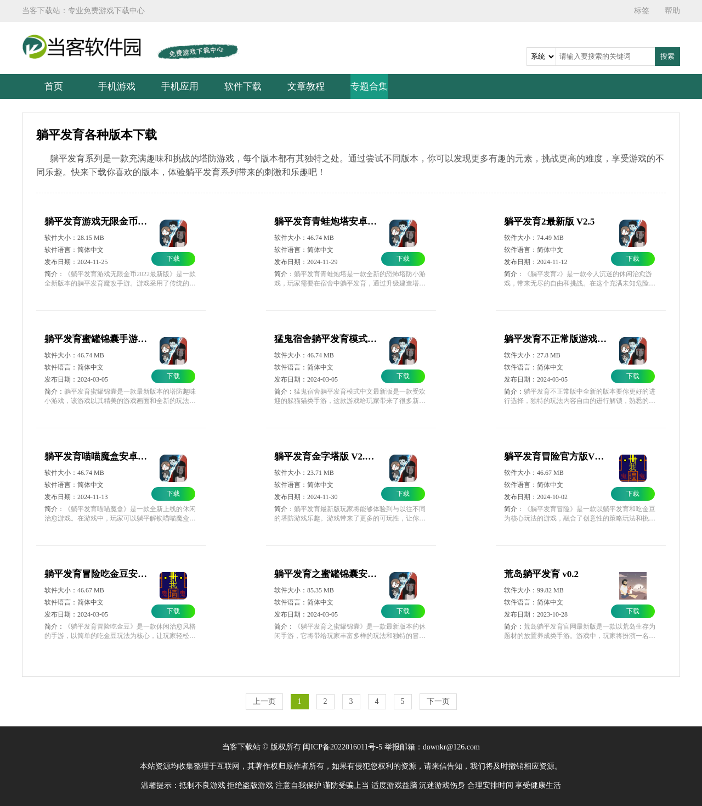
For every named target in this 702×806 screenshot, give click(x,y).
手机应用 (180, 86)
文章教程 (306, 86)
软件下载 (243, 86)
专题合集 (369, 86)
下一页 (438, 701)
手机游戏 (116, 86)
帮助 (672, 11)
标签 (641, 11)
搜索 (667, 56)
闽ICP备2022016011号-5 (342, 747)
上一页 (264, 701)
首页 (53, 86)
